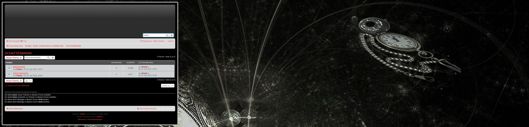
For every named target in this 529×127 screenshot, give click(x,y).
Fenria (19, 69)
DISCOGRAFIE (20, 73)
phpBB (82, 114)
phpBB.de (99, 117)
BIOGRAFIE (19, 67)
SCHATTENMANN (18, 53)
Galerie (171, 41)
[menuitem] (23, 41)
